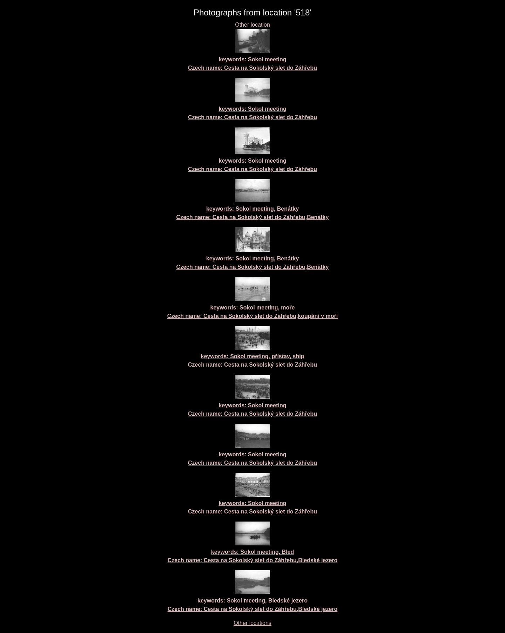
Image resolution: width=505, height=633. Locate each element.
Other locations (252, 623)
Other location (252, 25)
